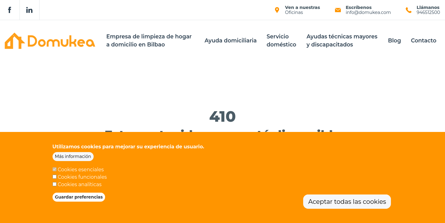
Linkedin (30, 10)
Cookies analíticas (80, 187)
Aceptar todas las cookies (347, 204)
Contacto (423, 40)
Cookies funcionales (82, 180)
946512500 (428, 12)
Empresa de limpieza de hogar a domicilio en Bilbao (149, 40)
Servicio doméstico (281, 40)
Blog (394, 40)
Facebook (10, 10)
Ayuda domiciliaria (231, 40)
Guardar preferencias (79, 200)
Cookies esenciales (81, 173)
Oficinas (294, 12)
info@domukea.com (368, 12)
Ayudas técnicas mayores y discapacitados (342, 40)
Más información (73, 159)
